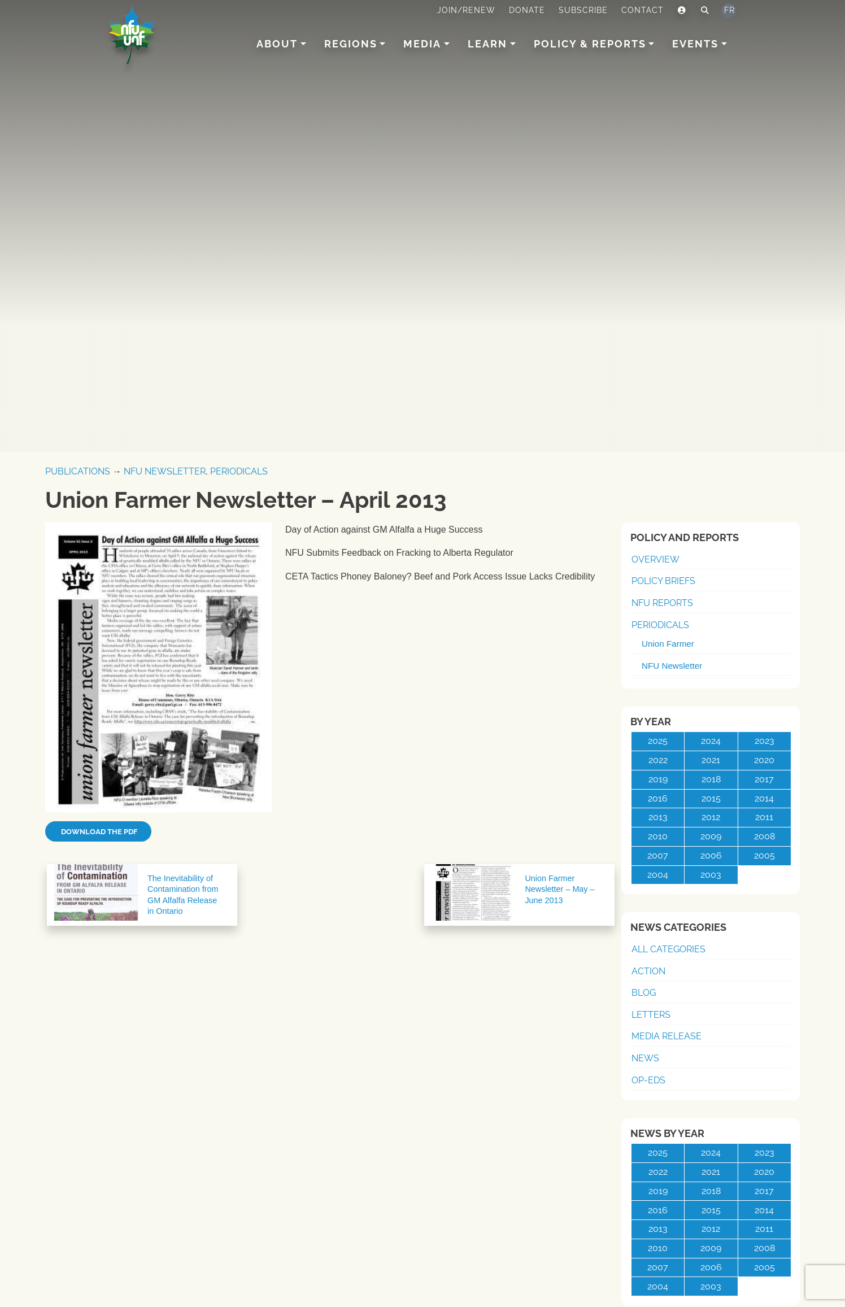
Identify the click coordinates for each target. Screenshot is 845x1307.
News (645, 1058)
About (277, 44)
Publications (77, 471)
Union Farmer (668, 643)
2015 (711, 798)
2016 (658, 798)
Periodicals (239, 471)
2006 (711, 855)
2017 (764, 779)
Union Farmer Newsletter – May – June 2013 (559, 889)
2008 (764, 836)
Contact (642, 10)
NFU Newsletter (165, 471)
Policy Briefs (663, 581)
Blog (643, 992)
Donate (527, 10)
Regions (350, 44)
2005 (764, 855)
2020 (764, 760)
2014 (764, 798)
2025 (658, 740)
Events (695, 44)
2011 (764, 817)
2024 (711, 740)
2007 (657, 855)
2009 (710, 836)
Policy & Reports (590, 44)
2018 (711, 779)
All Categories (668, 949)
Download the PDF (98, 831)
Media (422, 44)
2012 (711, 817)
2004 (657, 874)
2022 (658, 760)
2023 (764, 740)
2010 (658, 836)
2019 (658, 779)
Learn (487, 44)
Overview (655, 559)
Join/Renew (466, 10)
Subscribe (583, 10)
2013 (658, 817)
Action (648, 971)
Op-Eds (648, 1080)
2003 (710, 874)
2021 (711, 760)
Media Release (666, 1036)
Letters (650, 1014)
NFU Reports (662, 603)
